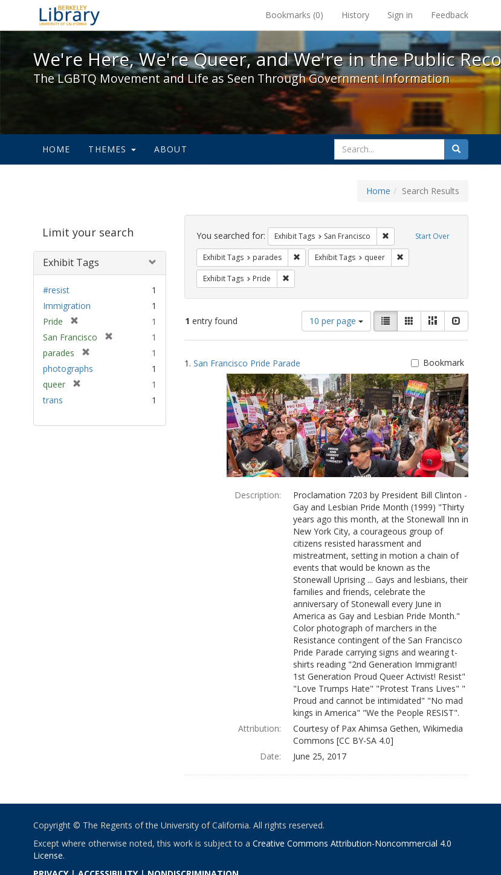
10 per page (336, 321)
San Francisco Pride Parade (246, 363)
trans (53, 400)
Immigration (67, 305)
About (170, 149)
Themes (111, 149)
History (355, 15)
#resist (56, 290)
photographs (68, 368)
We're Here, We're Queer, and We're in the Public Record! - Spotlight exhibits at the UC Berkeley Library (69, 15)
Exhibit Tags (71, 262)
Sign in (400, 15)
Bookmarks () (294, 15)
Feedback (449, 15)
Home (56, 149)
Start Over (432, 236)
